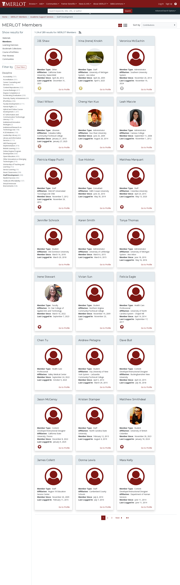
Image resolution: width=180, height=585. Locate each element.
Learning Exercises (10, 45)
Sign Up (169, 4)
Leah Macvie (128, 101)
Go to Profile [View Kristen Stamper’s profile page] (105, 448)
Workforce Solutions (164, 538)
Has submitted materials (17, 274)
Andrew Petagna (89, 340)
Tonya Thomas (129, 220)
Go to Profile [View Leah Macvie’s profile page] (146, 147)
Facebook (109, 552)
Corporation (13, 248)
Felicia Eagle (128, 276)
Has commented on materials (17, 278)
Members (7, 41)
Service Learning (9, 169)
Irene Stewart (46, 276)
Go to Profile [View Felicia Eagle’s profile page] (146, 328)
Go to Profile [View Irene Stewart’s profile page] (64, 328)
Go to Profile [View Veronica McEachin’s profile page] (146, 89)
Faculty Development (11, 104)
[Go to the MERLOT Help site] (175, 3)
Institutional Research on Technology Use (12, 128)
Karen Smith (86, 220)
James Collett (46, 460)
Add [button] (41, 4)
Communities (8, 59)
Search (128, 11)
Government (13, 255)
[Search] (85, 11)
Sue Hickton (86, 159)
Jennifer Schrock (48, 220)
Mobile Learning (9, 148)
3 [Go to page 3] (111, 517)
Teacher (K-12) (13, 218)
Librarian (11, 208)
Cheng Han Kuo (88, 101)
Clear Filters (20, 67)
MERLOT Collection (138, 538)
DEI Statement (136, 566)
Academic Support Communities (62, 542)
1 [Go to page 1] (103, 517)
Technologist (12, 232)
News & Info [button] (84, 4)
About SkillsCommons (164, 541)
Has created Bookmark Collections (15, 284)
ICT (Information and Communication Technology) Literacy (14, 117)
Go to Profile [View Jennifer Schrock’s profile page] (64, 264)
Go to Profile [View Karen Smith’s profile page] (105, 264)
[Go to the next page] (119, 518)
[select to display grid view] (120, 25)
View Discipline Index (12, 554)
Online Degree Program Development (12, 152)
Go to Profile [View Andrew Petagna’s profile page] (105, 387)
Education (12, 251)
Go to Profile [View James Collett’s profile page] (64, 507)
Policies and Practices (139, 557)
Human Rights (8, 106)
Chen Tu (42, 340)
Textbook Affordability (11, 181)
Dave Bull (126, 340)
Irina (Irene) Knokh (90, 41)
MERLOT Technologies (140, 541)
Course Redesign (9, 90)
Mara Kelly (126, 460)
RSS (5, 557)
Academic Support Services (41, 17)
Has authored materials (17, 271)
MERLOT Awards (137, 552)
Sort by (136, 25)
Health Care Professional (17, 211)
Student (11, 202)
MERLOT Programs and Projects (115, 542)
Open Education (9, 156)
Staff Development (11, 175)
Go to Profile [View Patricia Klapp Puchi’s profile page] (64, 208)
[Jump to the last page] (127, 518)
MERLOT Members (19, 17)
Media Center (110, 546)
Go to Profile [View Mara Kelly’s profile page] (146, 507)
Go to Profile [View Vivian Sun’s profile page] (105, 328)
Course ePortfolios (11, 52)
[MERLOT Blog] (175, 575)
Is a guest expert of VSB (16, 305)
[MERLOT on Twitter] (162, 575)
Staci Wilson (45, 101)
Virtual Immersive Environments (9, 184)
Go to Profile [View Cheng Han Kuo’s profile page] (105, 147)
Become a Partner (87, 535)
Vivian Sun (85, 276)
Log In (161, 4)
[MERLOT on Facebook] (155, 575)
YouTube (108, 557)
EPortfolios (7, 101)
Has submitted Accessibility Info (16, 301)
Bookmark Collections (12, 48)
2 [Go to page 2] (107, 517)
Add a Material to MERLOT (36, 536)
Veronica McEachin (132, 41)
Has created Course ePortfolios (13, 289)
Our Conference (111, 538)
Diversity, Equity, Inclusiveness (14, 98)
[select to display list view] (125, 25)
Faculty (10, 195)
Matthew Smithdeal (133, 399)
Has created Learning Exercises (14, 295)
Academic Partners (62, 546)
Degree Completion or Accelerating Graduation (12, 94)
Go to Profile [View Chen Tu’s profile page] (64, 387)
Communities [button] (52, 4)
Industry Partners (61, 549)
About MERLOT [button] (100, 4)
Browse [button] (32, 4)
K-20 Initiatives (8, 132)
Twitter (108, 554)
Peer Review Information (140, 549)
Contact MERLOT (109, 573)
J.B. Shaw (43, 41)
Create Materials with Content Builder (38, 542)
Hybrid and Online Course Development (13, 110)
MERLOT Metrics (112, 535)
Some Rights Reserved (90, 573)
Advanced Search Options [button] (165, 11)
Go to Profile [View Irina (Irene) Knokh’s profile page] (105, 89)
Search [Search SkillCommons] (158, 535)
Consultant (12, 215)
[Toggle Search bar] (90, 13)
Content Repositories (11, 87)
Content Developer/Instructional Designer (15, 223)
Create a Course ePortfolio (35, 547)
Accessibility (7, 77)
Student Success (9, 178)
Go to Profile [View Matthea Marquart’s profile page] (146, 208)
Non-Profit (12, 245)
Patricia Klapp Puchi (50, 159)
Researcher (12, 229)
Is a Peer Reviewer (14, 267)
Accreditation (8, 79)
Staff (10, 199)
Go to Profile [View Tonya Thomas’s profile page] (146, 264)
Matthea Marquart (131, 159)
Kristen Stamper (89, 399)
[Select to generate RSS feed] (79, 32)
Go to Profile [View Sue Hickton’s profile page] (105, 208)
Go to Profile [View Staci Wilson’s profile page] (64, 147)
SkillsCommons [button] (116, 4)
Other (10, 235)
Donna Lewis (86, 460)
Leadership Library (10, 135)
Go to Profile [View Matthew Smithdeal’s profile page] (146, 448)
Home (4, 17)
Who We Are (135, 535)
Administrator (13, 205)
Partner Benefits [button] (68, 4)
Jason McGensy (47, 399)
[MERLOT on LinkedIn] (169, 575)
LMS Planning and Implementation (9, 144)
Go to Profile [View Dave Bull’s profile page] (146, 387)
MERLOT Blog (111, 549)
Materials (6, 38)
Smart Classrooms (10, 172)
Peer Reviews (8, 55)
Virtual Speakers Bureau (13, 552)
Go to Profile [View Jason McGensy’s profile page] (64, 448)
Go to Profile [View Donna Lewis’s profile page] (105, 507)
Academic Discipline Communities (62, 536)
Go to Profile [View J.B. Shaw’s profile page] (64, 89)
